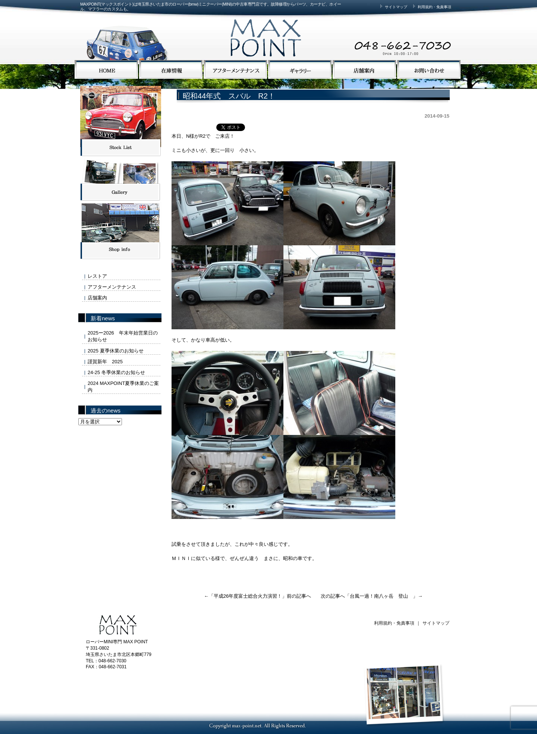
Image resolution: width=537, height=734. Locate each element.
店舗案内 (97, 298)
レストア (97, 276)
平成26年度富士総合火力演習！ (248, 596)
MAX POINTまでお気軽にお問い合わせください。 (360, 31)
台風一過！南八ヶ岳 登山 (381, 596)
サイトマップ (392, 7)
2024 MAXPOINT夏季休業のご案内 (123, 386)
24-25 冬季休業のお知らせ (116, 372)
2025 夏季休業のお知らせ (116, 351)
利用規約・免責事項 (431, 7)
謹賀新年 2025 (105, 361)
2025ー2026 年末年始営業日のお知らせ (123, 336)
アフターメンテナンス (112, 287)
